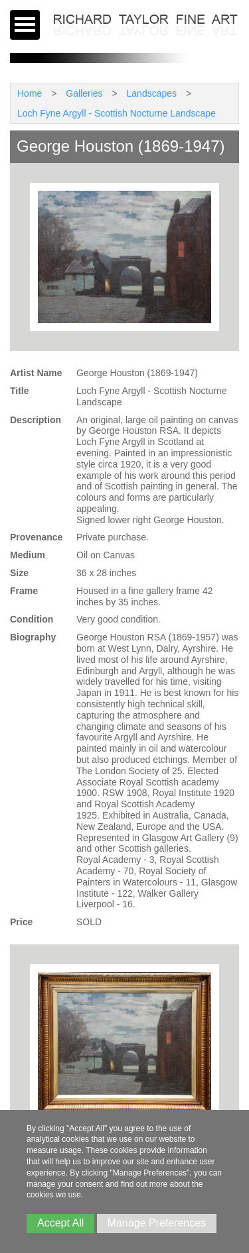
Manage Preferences (157, 1222)
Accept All (60, 1222)
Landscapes (152, 93)
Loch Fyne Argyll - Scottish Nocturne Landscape (116, 113)
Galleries (84, 93)
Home (29, 93)
